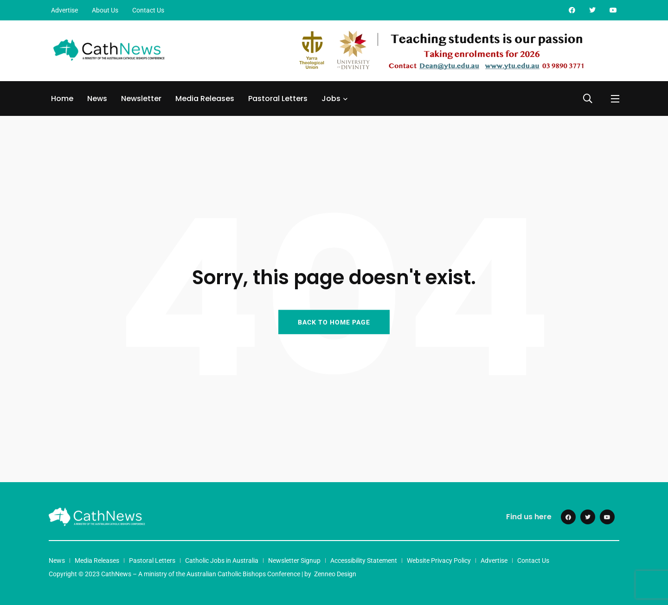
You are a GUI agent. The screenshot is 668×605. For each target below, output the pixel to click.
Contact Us (148, 10)
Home (62, 98)
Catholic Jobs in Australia (221, 560)
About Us (105, 10)
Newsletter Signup (294, 560)
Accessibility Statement (363, 560)
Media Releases (204, 98)
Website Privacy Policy (439, 560)
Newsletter (141, 98)
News (97, 98)
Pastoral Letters (278, 98)
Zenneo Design (335, 574)
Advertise (64, 10)
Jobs (330, 98)
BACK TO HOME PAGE (334, 321)
